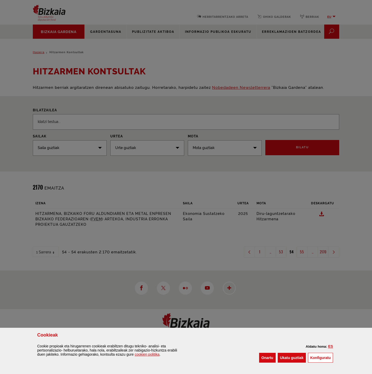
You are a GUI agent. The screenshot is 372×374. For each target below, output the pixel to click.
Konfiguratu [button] (321, 357)
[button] (330, 346)
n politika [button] (147, 354)
